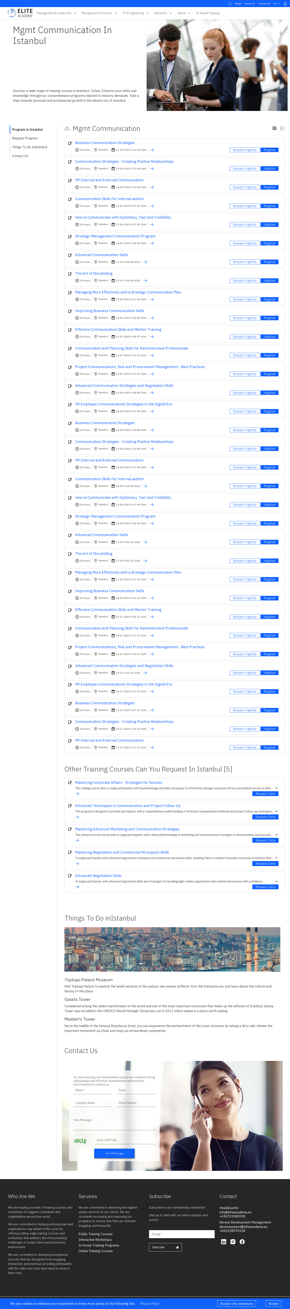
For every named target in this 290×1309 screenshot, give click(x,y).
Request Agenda (245, 150)
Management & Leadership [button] (57, 13)
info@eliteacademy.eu (236, 1212)
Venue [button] (185, 13)
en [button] (277, 4)
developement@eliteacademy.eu (243, 1227)
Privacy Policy (150, 1304)
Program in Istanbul (27, 129)
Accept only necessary (236, 1304)
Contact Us (264, 3)
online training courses (96, 1251)
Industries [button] (163, 13)
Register (270, 150)
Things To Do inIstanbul (29, 147)
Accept (273, 1304)
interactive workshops (95, 1240)
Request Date (265, 794)
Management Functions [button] (100, 13)
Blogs (238, 3)
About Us (250, 3)
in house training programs (99, 1245)
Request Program (25, 138)
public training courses (96, 1234)
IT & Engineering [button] (136, 13)
